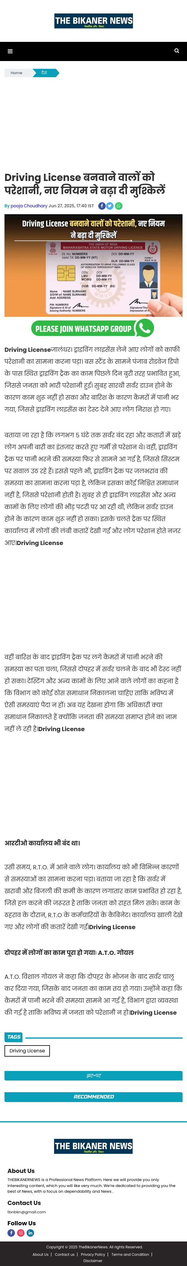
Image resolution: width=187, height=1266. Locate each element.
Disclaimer (92, 1259)
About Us (21, 1170)
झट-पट (93, 1075)
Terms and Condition (130, 1253)
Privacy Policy (93, 1253)
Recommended (93, 1096)
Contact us (65, 1253)
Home (16, 73)
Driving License (27, 1050)
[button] (10, 51)
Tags (13, 1037)
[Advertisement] (93, 123)
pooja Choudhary (29, 206)
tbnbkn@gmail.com (26, 1211)
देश (44, 73)
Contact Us (24, 1202)
